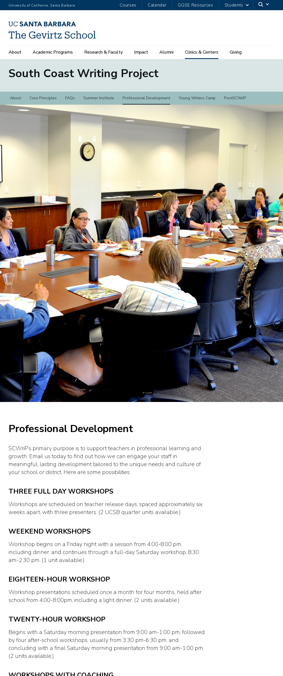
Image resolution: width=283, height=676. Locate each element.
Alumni (166, 52)
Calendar (157, 5)
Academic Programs (53, 52)
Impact (141, 52)
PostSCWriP (235, 102)
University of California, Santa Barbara (42, 5)
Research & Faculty (103, 52)
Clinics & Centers (201, 52)
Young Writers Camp (197, 102)
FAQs (70, 102)
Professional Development (146, 102)
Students (234, 5)
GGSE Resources (195, 5)
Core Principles (43, 102)
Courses (128, 5)
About (15, 52)
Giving (236, 52)
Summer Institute (98, 102)
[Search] (264, 5)
